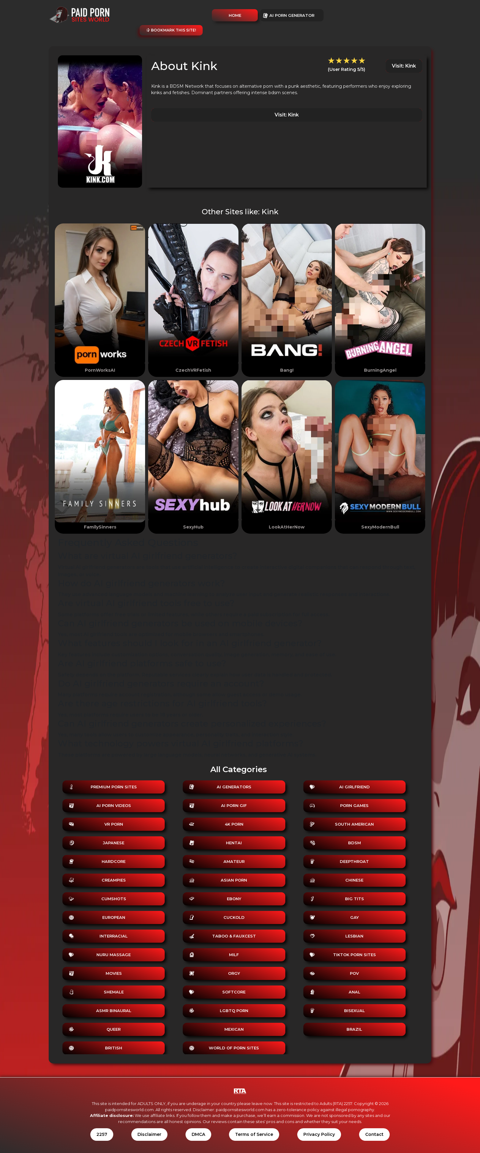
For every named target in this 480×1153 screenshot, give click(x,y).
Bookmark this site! (171, 30)
